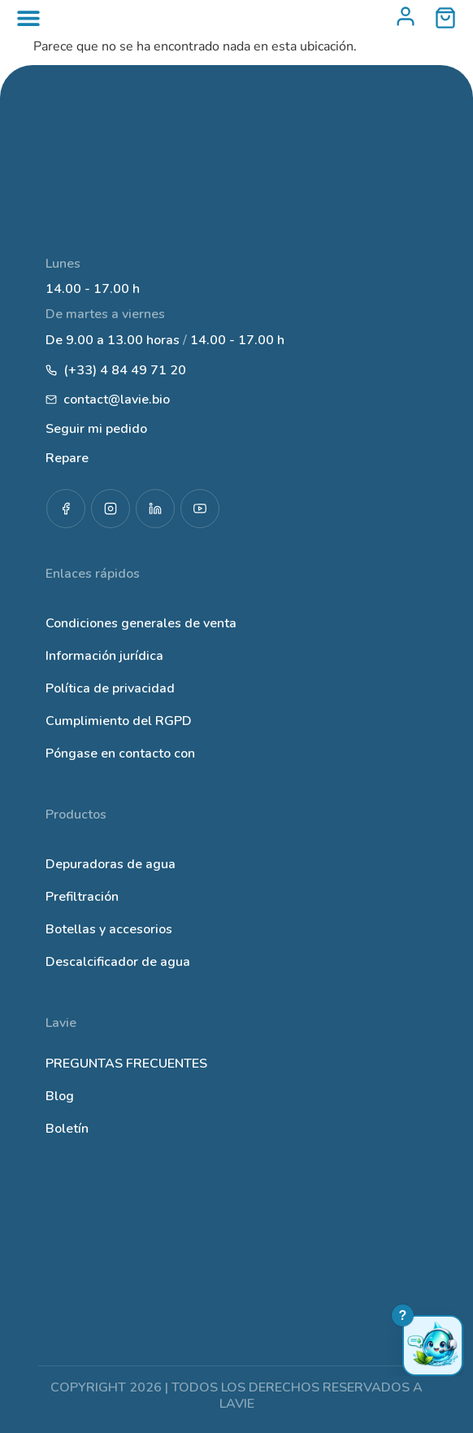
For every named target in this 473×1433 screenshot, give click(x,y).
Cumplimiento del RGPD (119, 721)
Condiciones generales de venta (141, 623)
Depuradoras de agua (111, 864)
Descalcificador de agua (118, 962)
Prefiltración (82, 897)
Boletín (67, 1129)
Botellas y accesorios (109, 929)
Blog (60, 1096)
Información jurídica (104, 656)
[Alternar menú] (28, 18)
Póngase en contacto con (120, 753)
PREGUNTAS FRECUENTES (126, 1064)
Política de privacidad (110, 688)
